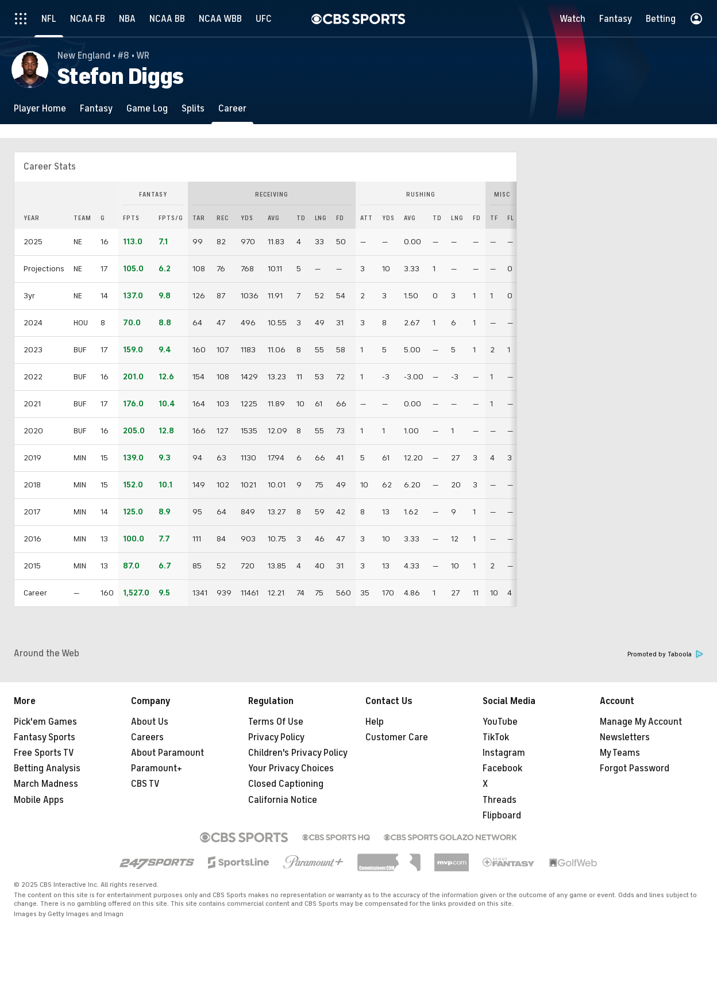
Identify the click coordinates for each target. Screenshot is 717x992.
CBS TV (145, 784)
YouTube (500, 722)
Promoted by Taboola (665, 654)
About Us (149, 722)
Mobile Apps (39, 800)
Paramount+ (156, 768)
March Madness (46, 784)
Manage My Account (641, 722)
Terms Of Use (275, 722)
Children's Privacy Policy (298, 753)
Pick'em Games (45, 722)
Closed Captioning (285, 784)
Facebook (502, 768)
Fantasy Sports (44, 737)
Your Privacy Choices (291, 768)
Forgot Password (634, 768)
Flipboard (502, 815)
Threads (499, 800)
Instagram (504, 753)
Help (374, 722)
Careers (147, 737)
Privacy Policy (276, 737)
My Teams (620, 753)
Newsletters (625, 737)
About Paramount (167, 753)
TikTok (496, 737)
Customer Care (396, 737)
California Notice (282, 800)
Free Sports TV (44, 753)
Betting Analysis (47, 768)
